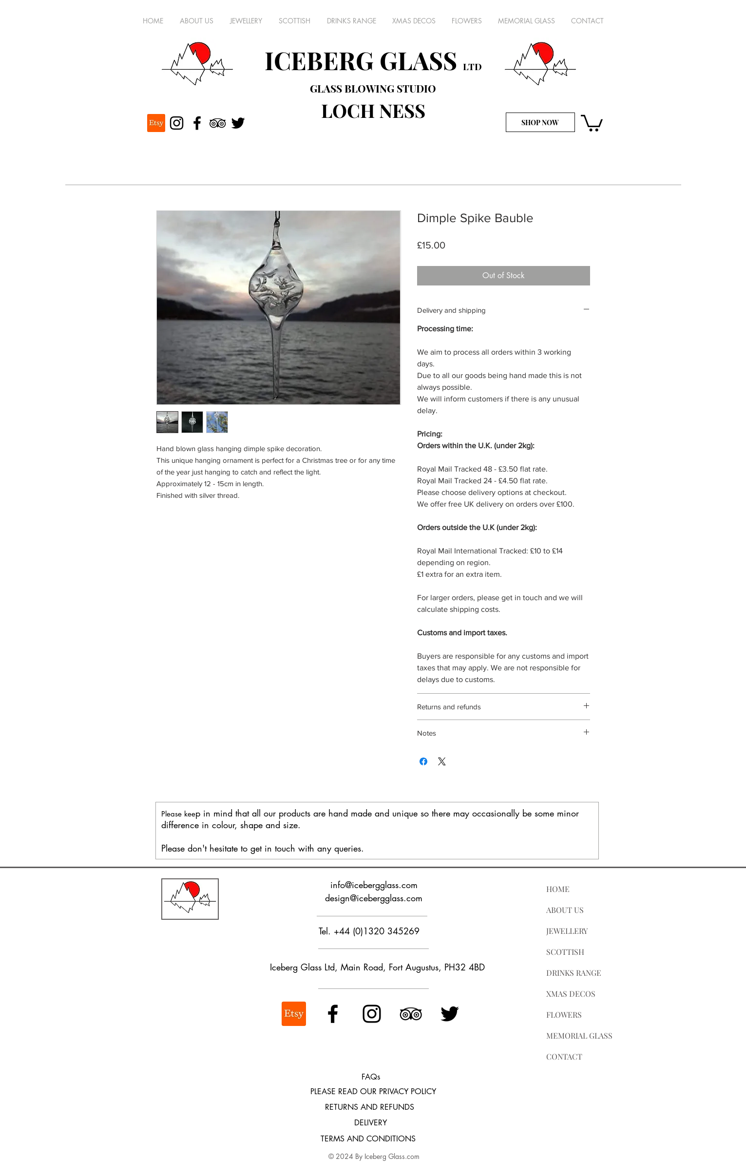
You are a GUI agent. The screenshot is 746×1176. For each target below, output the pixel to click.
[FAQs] (370, 1077)
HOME (558, 889)
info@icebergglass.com (374, 885)
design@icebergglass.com (373, 898)
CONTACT (564, 1056)
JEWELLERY (567, 931)
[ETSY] (156, 123)
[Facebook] (197, 123)
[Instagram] (177, 123)
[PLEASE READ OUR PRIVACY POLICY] (373, 1092)
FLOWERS (564, 1014)
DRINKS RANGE (573, 972)
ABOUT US (565, 910)
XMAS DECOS (570, 993)
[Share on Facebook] (423, 761)
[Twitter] (238, 123)
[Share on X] (442, 761)
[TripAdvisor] (218, 123)
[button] (592, 122)
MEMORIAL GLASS (579, 1035)
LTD (472, 66)
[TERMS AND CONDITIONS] (368, 1139)
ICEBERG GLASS (364, 60)
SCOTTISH (565, 952)
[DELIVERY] (370, 1123)
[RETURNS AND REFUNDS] (369, 1107)
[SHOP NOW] (540, 122)
